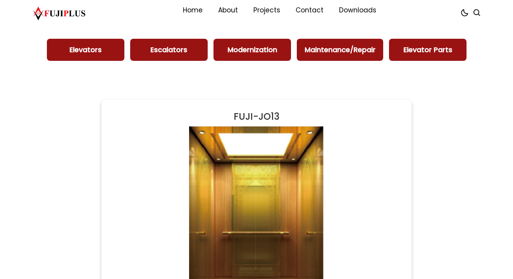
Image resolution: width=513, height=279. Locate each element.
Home (193, 10)
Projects (266, 10)
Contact (310, 10)
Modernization (252, 50)
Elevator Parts (427, 50)
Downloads (357, 10)
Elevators (85, 50)
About (228, 10)
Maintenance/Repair (340, 50)
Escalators (168, 50)
